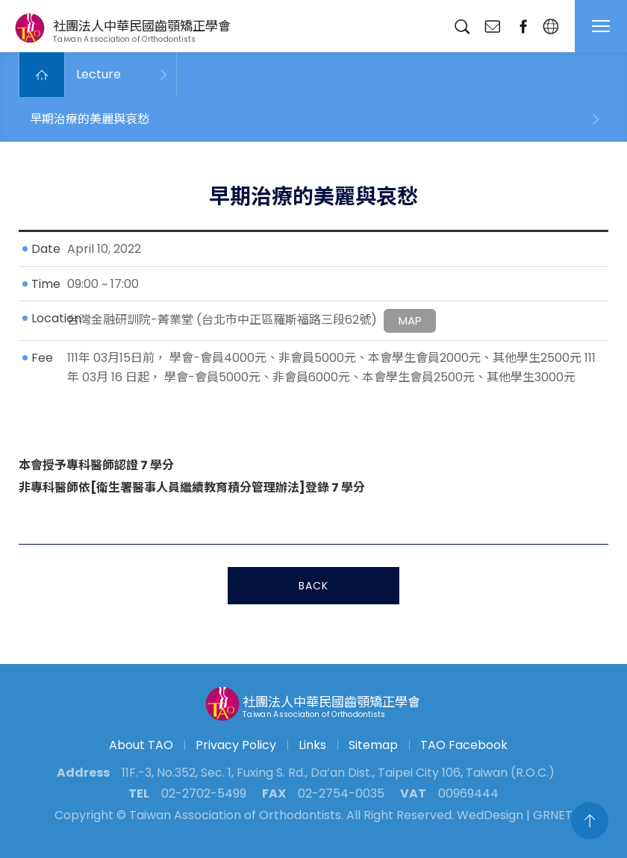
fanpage (523, 26)
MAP (410, 322)
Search (462, 26)
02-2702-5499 (203, 793)
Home (41, 74)
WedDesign (490, 815)
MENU (601, 26)
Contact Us (492, 26)
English (550, 26)
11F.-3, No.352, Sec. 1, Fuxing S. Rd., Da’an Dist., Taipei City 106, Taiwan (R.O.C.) (338, 772)
